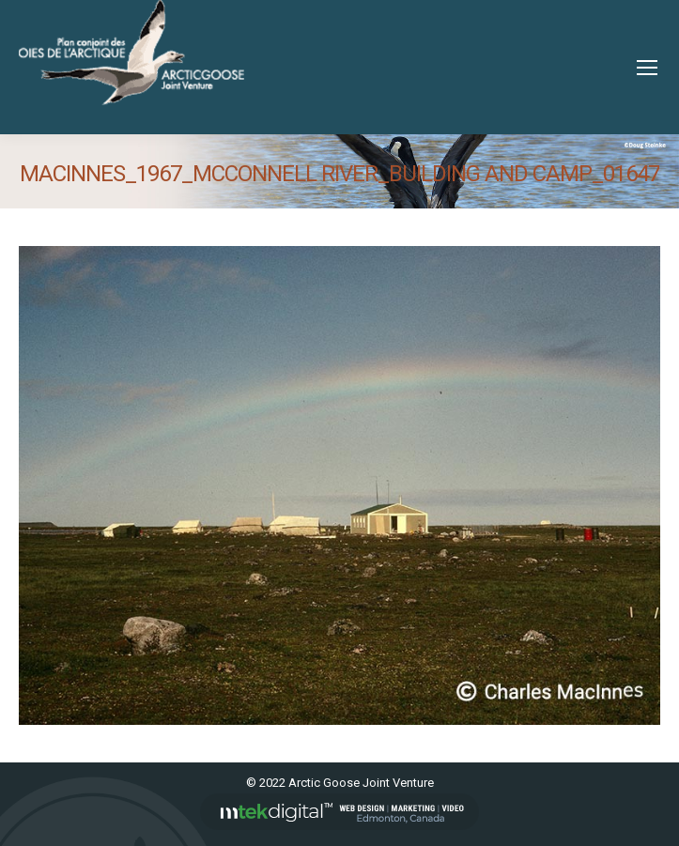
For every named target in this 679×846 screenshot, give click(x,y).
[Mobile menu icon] (647, 67)
